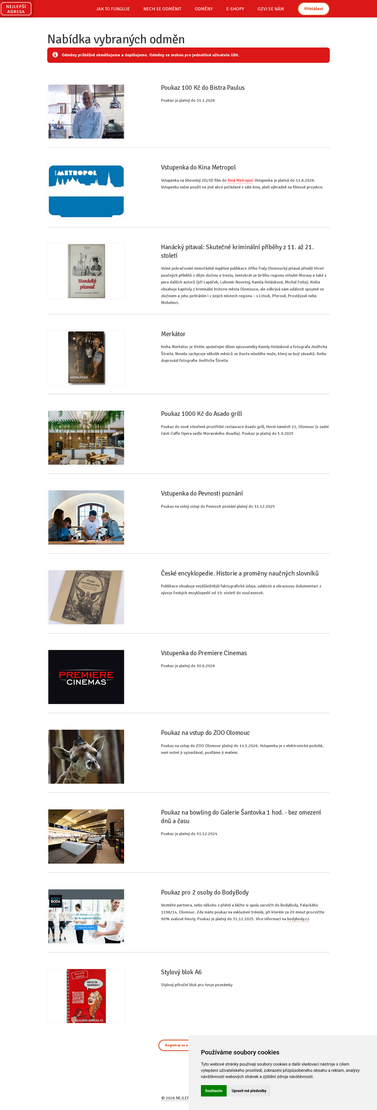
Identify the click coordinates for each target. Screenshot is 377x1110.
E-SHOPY (235, 9)
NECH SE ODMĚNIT (162, 9)
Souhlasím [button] (214, 1091)
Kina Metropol (240, 180)
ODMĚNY (204, 9)
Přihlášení (313, 8)
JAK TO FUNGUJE (113, 9)
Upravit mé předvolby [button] (249, 1091)
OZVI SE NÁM (271, 9)
